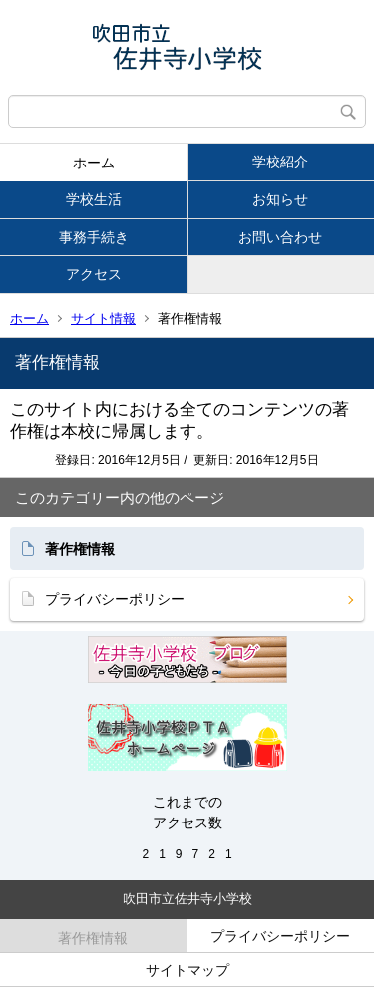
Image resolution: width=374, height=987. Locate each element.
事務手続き (94, 237)
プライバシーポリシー (115, 599)
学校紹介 (280, 161)
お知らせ (280, 199)
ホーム (94, 162)
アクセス (94, 274)
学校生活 (94, 199)
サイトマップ (187, 970)
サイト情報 (103, 318)
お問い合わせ (280, 237)
